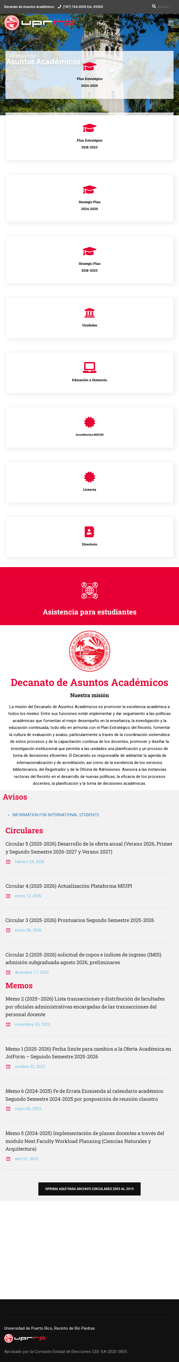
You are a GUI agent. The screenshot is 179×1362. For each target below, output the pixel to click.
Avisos (15, 797)
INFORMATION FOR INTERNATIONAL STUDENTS (55, 814)
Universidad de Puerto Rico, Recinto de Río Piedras (49, 1328)
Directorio (89, 544)
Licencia (89, 489)
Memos (19, 985)
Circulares (24, 830)
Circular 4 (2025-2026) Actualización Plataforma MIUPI (68, 886)
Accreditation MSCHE (90, 434)
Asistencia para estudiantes (90, 611)
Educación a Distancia (89, 380)
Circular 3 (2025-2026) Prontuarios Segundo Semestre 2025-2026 (79, 920)
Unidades (89, 325)
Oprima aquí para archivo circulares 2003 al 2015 (89, 1189)
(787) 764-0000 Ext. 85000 (83, 7)
